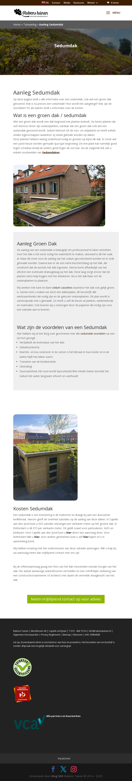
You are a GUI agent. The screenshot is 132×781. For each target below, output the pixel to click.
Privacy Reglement (50, 634)
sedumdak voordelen (93, 333)
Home (17, 24)
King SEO (57, 776)
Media (67, 3)
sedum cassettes (62, 287)
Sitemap (66, 634)
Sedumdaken (51, 152)
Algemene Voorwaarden (26, 634)
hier (69, 532)
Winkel (90, 3)
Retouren (78, 634)
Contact (56, 3)
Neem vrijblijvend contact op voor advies (66, 599)
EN (45, 2)
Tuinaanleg (29, 24)
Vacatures (78, 3)
